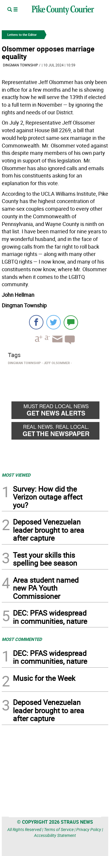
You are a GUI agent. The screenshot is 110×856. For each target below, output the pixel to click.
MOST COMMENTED (22, 639)
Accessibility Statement (55, 835)
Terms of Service (59, 829)
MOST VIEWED (16, 475)
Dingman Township (20, 65)
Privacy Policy (88, 829)
